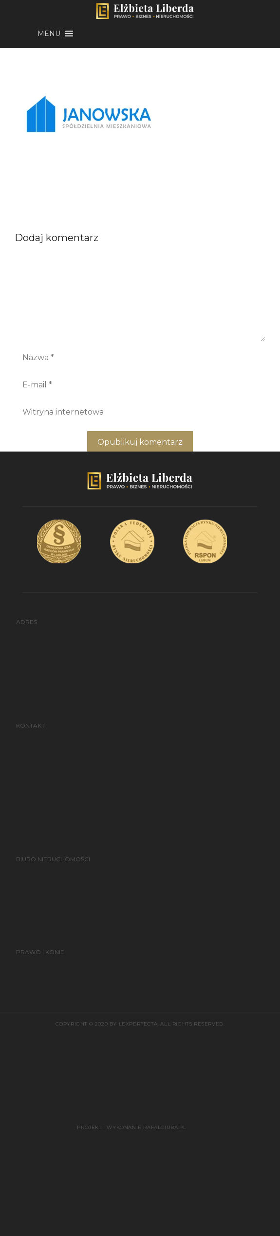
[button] (48, 33)
